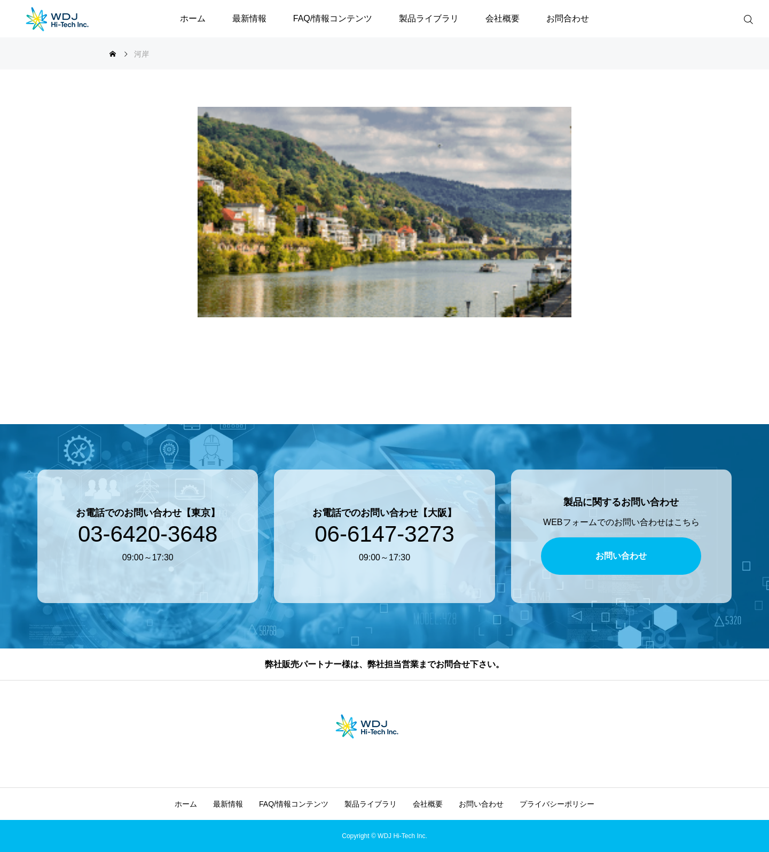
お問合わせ (567, 18)
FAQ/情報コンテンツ (332, 18)
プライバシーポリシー (557, 804)
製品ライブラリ (429, 18)
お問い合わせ (481, 804)
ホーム (193, 18)
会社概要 (502, 18)
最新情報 (249, 18)
